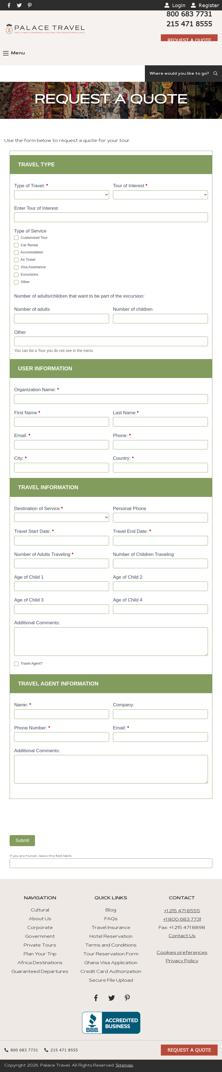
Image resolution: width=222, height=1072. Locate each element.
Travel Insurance (110, 928)
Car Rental (26, 245)
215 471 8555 (189, 24)
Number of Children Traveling (143, 554)
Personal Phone (129, 508)
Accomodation (28, 252)
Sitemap (124, 1066)
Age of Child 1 (29, 577)
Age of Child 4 (127, 600)
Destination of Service (38, 508)
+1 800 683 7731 (182, 919)
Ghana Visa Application (110, 963)
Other (21, 282)
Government (40, 936)
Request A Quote (189, 40)
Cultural (40, 910)
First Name (27, 412)
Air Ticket (24, 259)
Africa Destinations (40, 963)
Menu (14, 53)
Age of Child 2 (127, 577)
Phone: (122, 435)
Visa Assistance (29, 267)
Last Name (126, 412)
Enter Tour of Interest (36, 208)
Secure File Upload (111, 980)
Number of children (133, 309)
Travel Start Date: (34, 531)
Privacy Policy (182, 961)
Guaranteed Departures (40, 972)
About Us (40, 919)
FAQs (111, 919)
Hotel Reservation (111, 936)
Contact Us (182, 936)
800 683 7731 (189, 14)
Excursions (26, 274)
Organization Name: (36, 389)
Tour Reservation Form (111, 954)
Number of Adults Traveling (43, 554)
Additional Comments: (37, 622)
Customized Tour (30, 238)
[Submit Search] (216, 74)
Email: (22, 435)
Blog (110, 910)
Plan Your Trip (40, 954)
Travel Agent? (28, 663)
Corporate (40, 928)
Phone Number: (32, 727)
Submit (22, 840)
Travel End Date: (132, 531)
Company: (123, 704)
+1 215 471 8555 (182, 911)
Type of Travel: (31, 185)
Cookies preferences (182, 953)
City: (20, 458)
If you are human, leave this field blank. (41, 856)
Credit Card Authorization (110, 972)
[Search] (183, 73)
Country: (123, 458)
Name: (22, 704)
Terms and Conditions (111, 945)
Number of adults (32, 309)
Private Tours (40, 945)
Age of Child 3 (29, 600)
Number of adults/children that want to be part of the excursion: (79, 296)
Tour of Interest (130, 185)
